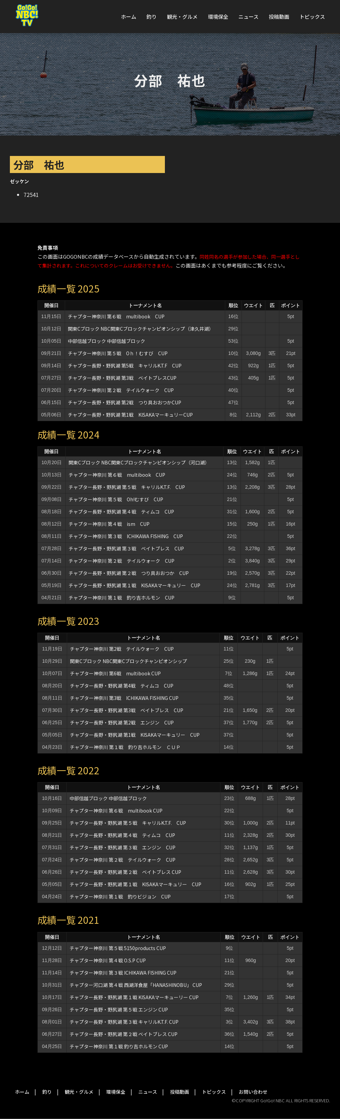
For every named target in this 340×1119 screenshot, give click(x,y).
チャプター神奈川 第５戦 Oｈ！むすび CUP (118, 353)
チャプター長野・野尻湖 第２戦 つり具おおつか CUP (128, 573)
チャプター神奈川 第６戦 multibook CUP (116, 316)
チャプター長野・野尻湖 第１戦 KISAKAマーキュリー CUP (134, 585)
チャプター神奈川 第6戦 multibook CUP (115, 673)
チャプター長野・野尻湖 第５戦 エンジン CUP (118, 1009)
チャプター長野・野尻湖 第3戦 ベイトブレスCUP (122, 377)
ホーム (128, 16)
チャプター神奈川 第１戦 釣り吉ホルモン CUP (121, 597)
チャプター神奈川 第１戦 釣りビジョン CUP (120, 896)
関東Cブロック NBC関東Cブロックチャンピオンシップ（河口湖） (139, 462)
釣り (151, 16)
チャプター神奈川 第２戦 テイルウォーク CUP (121, 390)
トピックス (312, 16)
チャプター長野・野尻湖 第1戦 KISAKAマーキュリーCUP (130, 414)
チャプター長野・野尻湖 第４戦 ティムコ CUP (121, 511)
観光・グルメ (182, 16)
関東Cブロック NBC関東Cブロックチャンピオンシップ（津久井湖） (141, 328)
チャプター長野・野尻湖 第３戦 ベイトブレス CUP (126, 548)
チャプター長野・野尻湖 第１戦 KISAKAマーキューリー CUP (134, 997)
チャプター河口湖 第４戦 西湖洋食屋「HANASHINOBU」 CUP (135, 984)
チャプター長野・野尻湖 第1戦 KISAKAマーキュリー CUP (135, 734)
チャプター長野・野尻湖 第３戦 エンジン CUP (122, 847)
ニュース (248, 16)
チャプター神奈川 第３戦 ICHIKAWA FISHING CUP (125, 536)
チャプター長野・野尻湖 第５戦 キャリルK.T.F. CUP (126, 487)
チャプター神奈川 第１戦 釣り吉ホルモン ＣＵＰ (125, 747)
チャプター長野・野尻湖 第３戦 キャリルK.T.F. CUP (124, 1021)
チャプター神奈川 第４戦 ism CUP (109, 523)
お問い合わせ (253, 1091)
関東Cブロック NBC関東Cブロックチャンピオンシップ (128, 661)
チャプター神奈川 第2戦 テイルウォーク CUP (122, 648)
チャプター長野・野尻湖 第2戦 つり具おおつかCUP (124, 402)
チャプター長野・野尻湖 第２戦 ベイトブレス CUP (125, 872)
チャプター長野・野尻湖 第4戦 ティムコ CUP (121, 685)
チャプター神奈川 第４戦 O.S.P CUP (107, 960)
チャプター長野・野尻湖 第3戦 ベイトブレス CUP (126, 710)
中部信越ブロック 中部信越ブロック (106, 341)
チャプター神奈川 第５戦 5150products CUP (117, 948)
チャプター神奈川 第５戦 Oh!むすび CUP (115, 499)
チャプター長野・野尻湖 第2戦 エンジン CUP (122, 722)
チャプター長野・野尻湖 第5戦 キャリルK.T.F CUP (125, 365)
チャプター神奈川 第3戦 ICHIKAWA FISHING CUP (124, 697)
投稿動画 (279, 16)
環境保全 (218, 16)
